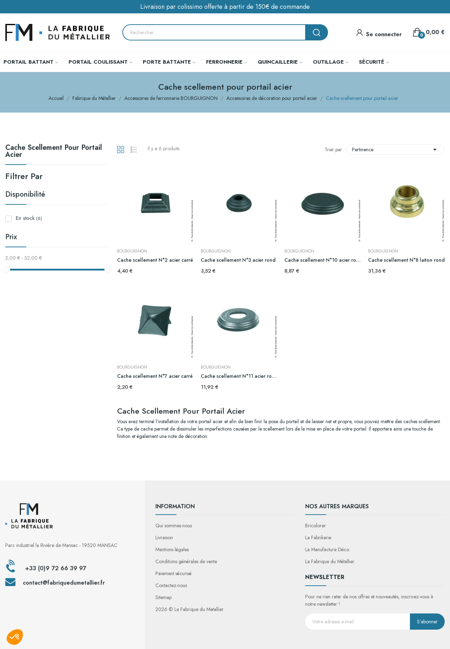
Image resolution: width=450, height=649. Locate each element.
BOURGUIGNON (132, 251)
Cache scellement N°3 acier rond (238, 260)
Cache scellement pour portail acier (53, 152)
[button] (14, 637)
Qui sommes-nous (173, 525)
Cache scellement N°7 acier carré (155, 376)
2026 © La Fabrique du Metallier (189, 609)
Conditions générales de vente (186, 561)
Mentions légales (172, 549)
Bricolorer (315, 525)
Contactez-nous (171, 585)
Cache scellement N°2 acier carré (155, 260)
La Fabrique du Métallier (329, 561)
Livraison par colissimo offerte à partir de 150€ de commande (225, 6)
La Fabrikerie (318, 537)
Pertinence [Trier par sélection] (395, 149)
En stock (29, 218)
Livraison (164, 537)
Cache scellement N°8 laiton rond (406, 260)
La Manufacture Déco (327, 549)
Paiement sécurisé (173, 573)
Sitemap (163, 597)
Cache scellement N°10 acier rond (322, 260)
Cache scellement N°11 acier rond (239, 376)
